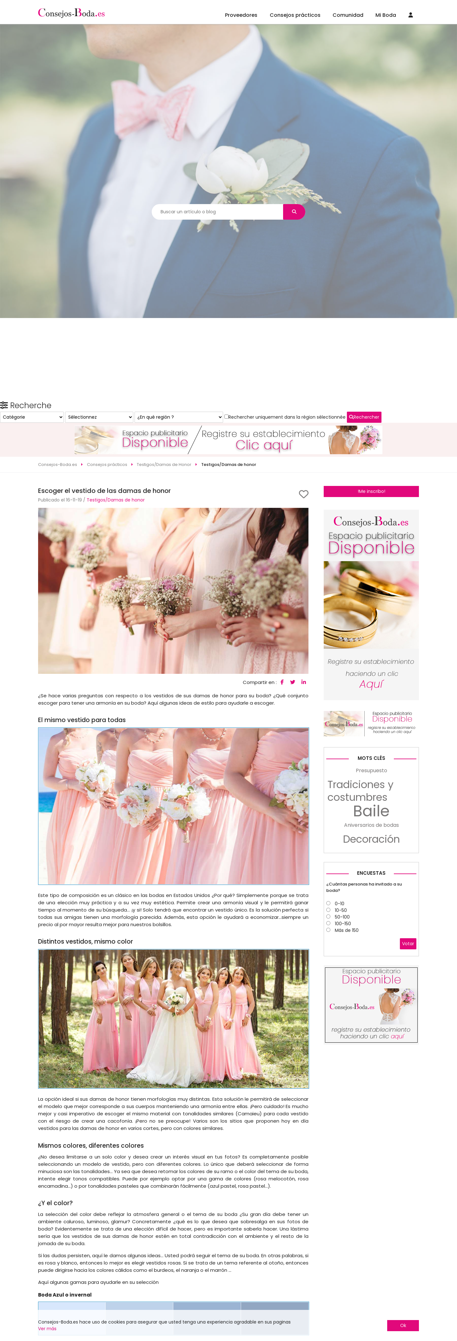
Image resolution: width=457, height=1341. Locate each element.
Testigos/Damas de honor (116, 477)
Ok (403, 1325)
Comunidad (348, 15)
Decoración (371, 939)
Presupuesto (371, 870)
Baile (371, 912)
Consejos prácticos (295, 15)
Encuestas (371, 973)
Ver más (47, 1328)
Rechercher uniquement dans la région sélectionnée (365, 567)
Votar (408, 1044)
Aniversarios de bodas (371, 925)
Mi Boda (385, 15)
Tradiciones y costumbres (361, 891)
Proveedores (241, 15)
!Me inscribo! (371, 468)
